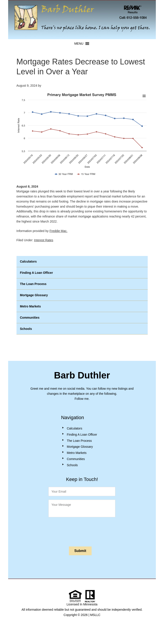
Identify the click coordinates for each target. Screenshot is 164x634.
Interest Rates (43, 240)
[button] (78, 43)
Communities (30, 317)
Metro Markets (30, 306)
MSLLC (95, 615)
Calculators (28, 261)
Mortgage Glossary (34, 295)
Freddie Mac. (59, 231)
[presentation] (81, 530)
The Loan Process (33, 284)
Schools (26, 329)
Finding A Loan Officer (36, 272)
